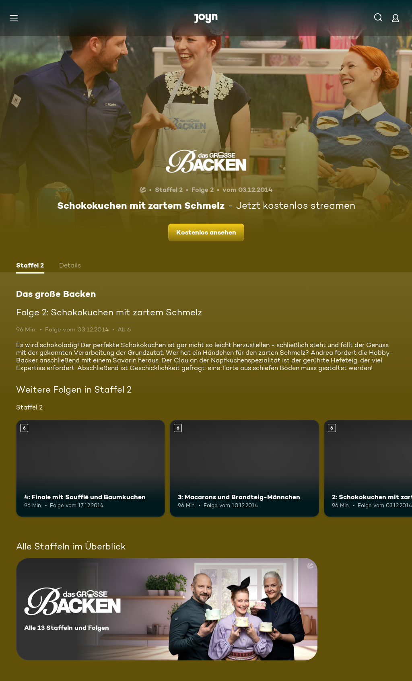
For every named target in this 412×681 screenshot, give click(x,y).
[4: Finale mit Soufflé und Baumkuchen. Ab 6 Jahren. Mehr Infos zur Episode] (90, 468)
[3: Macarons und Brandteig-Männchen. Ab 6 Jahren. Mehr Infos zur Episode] (244, 468)
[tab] (29, 266)
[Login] (395, 18)
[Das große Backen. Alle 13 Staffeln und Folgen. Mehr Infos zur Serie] (166, 609)
